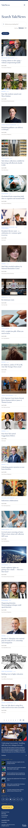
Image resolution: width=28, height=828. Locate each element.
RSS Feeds (3, 813)
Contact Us (4, 817)
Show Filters (5, 33)
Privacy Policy (4, 822)
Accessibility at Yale (5, 820)
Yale (24, 826)
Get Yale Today (7, 807)
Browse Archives (5, 812)
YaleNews (5, 5)
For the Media (4, 815)
